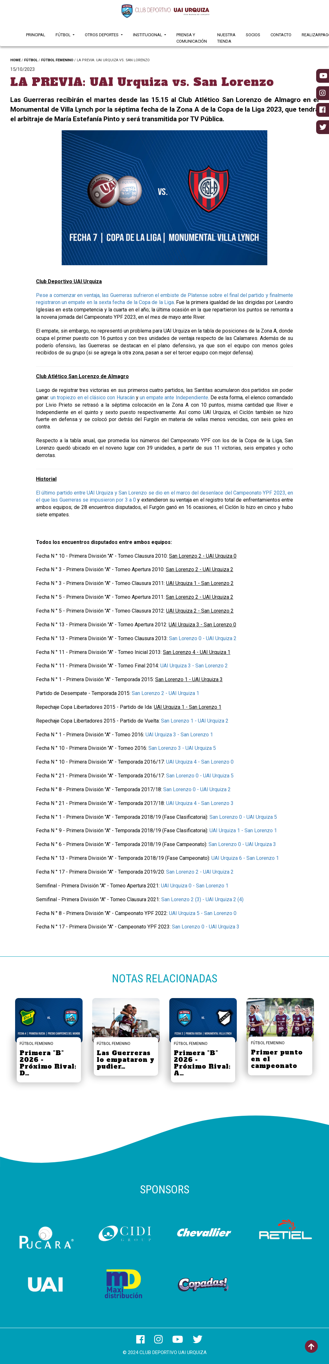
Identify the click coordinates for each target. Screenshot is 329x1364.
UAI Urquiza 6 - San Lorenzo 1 (245, 858)
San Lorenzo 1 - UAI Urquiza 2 (194, 721)
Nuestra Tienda (226, 38)
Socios (253, 34)
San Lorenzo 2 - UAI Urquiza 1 (165, 693)
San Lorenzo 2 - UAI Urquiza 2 (200, 872)
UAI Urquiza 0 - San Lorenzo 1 (194, 886)
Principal (35, 34)
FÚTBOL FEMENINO (57, 60)
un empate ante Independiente (174, 397)
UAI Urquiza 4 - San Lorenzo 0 (200, 762)
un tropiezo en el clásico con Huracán (92, 397)
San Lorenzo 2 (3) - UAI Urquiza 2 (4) (202, 899)
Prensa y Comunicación (191, 38)
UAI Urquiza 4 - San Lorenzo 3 (200, 803)
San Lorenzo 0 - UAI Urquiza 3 (242, 844)
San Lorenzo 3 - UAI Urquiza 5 (182, 748)
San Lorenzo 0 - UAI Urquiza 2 (202, 638)
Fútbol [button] (64, 34)
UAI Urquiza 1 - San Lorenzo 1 (243, 830)
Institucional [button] (148, 34)
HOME (15, 60)
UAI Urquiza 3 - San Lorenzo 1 (179, 735)
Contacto (281, 34)
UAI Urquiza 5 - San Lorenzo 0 (202, 913)
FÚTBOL (31, 60)
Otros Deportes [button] (102, 34)
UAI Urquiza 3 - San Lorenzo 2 (194, 666)
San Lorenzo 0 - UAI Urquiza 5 (200, 776)
